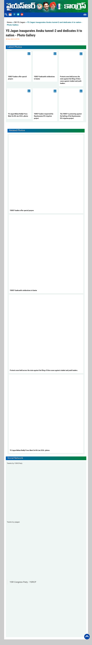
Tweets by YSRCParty (14, 463)
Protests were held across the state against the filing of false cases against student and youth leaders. (44, 370)
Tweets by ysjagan (13, 522)
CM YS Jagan (19, 22)
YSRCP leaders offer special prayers (22, 210)
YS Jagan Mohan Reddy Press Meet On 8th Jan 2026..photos (30, 450)
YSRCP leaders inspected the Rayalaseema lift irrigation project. (43, 116)
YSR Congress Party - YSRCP (23, 582)
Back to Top (87, 636)
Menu (85, 15)
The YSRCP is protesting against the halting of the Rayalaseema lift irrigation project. (71, 116)
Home (9, 22)
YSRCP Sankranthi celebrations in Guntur (23, 290)
